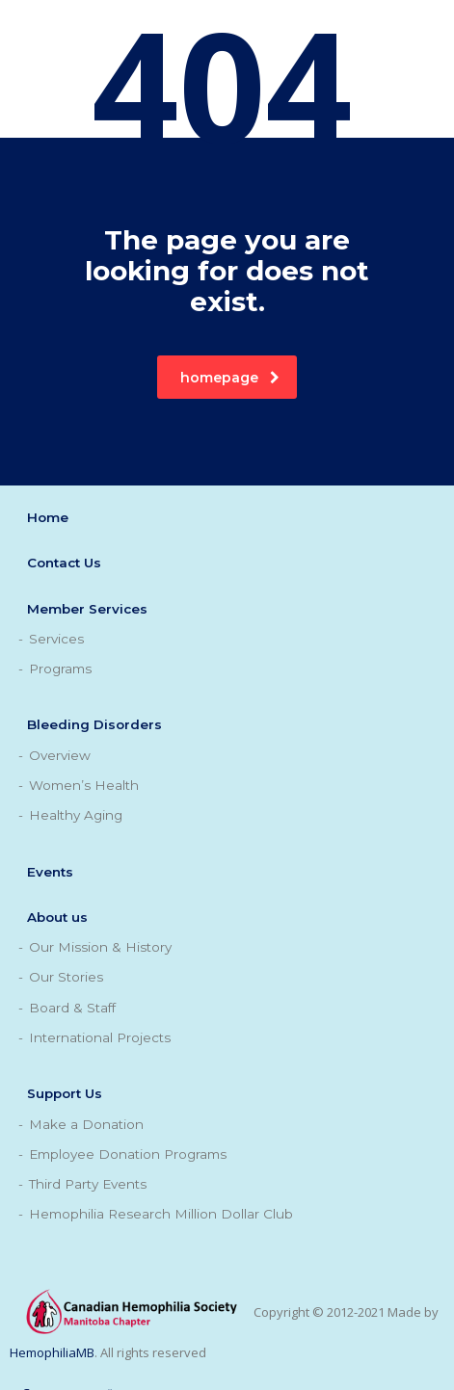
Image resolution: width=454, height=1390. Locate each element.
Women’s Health (84, 785)
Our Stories (66, 976)
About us (57, 917)
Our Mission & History (100, 947)
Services (56, 638)
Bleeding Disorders (94, 724)
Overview (60, 755)
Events (50, 871)
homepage (230, 377)
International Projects (100, 1037)
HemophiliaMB (52, 1352)
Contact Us (64, 562)
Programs (60, 668)
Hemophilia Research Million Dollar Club (161, 1213)
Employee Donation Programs (128, 1154)
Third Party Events (88, 1184)
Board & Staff (72, 1007)
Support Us (64, 1093)
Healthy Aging (75, 815)
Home (47, 517)
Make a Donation (86, 1124)
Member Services (87, 608)
